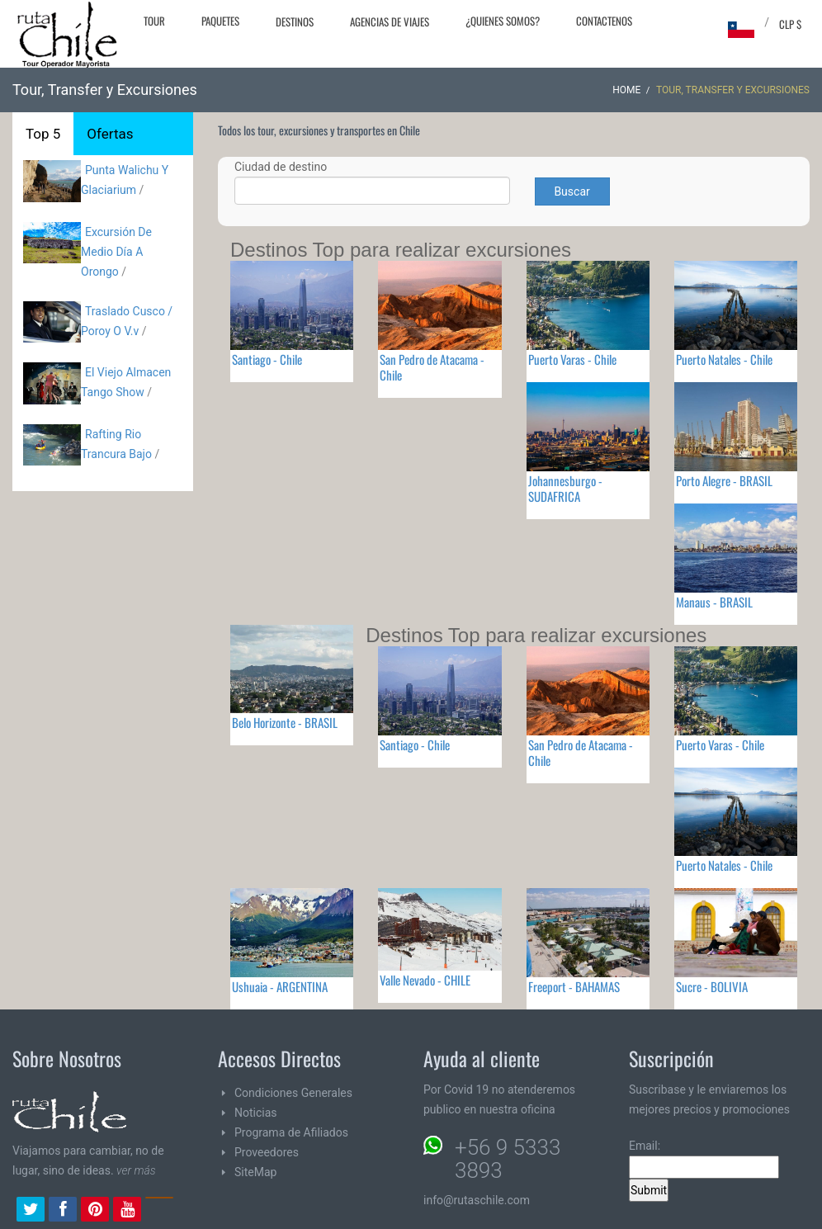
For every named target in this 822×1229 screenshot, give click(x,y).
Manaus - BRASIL (714, 602)
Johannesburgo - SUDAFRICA (565, 488)
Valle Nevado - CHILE (425, 980)
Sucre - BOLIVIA (712, 986)
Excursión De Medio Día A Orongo (116, 251)
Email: (704, 1159)
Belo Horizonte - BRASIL (285, 722)
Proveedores (266, 1152)
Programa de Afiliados (291, 1132)
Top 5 (43, 133)
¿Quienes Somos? (502, 20)
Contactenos (604, 20)
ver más (136, 1170)
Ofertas (110, 133)
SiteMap (255, 1172)
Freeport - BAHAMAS (574, 986)
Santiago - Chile (267, 359)
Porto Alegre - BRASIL (724, 480)
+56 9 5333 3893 (507, 1159)
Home (626, 90)
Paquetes (220, 20)
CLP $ (790, 24)
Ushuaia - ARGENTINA (280, 986)
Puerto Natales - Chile (724, 359)
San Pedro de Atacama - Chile (432, 367)
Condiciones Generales (293, 1092)
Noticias (255, 1112)
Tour (154, 20)
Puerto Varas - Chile (572, 359)
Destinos (295, 21)
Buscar (571, 191)
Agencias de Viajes (389, 21)
